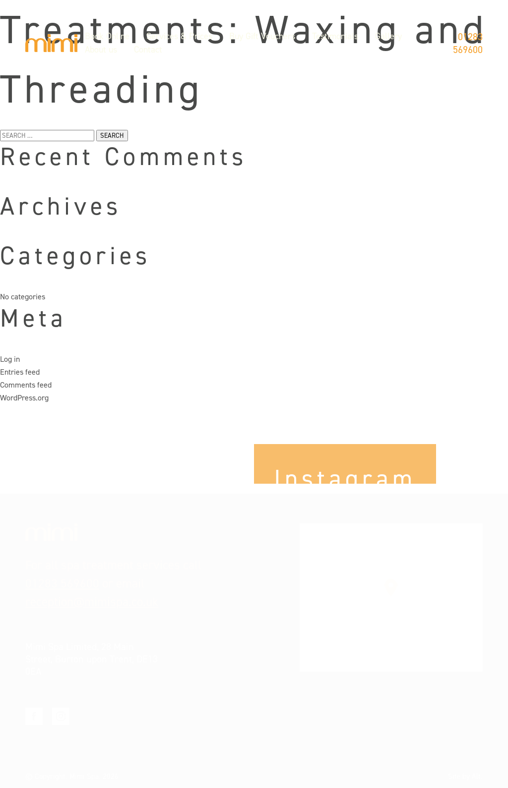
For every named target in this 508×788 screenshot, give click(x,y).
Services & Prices (179, 36)
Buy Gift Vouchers (262, 36)
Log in (10, 359)
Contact (148, 50)
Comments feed (26, 385)
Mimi (51, 43)
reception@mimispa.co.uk (91, 596)
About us (101, 50)
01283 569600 (468, 43)
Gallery (388, 36)
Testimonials (335, 36)
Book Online (107, 36)
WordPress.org (24, 398)
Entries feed (20, 372)
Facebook (34, 710)
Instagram (60, 710)
